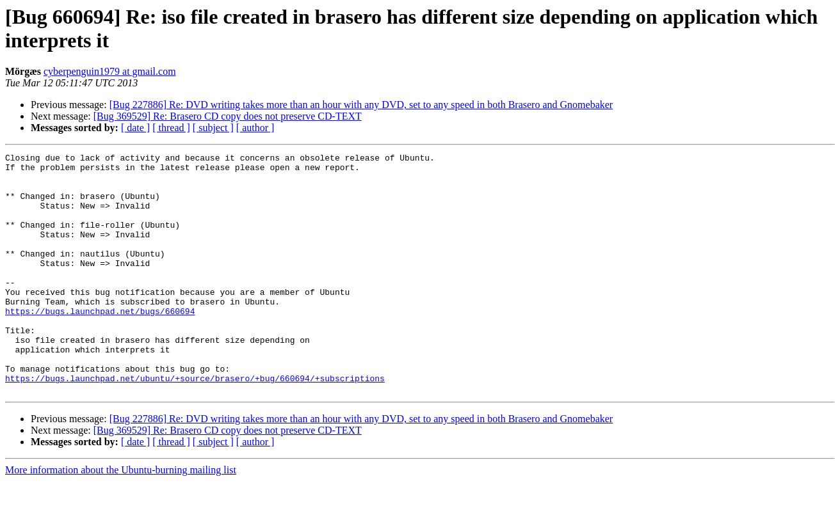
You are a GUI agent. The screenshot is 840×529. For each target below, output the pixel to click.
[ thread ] (171, 127)
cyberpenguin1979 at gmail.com (110, 71)
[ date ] (135, 127)
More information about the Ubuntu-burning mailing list (120, 517)
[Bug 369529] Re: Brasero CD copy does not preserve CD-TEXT (227, 116)
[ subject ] (213, 127)
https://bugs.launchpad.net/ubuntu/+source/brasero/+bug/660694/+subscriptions (195, 424)
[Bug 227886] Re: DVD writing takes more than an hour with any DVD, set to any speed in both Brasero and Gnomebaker (361, 104)
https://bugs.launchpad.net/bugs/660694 (100, 343)
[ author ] (255, 127)
